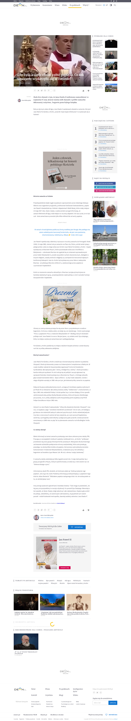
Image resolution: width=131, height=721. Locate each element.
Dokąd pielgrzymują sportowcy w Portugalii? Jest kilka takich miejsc (104, 245)
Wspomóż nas (77, 527)
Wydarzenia (35, 5)
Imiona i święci (49, 706)
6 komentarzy (102, 171)
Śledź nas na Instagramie (105, 191)
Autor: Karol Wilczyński (47, 515)
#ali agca (68, 581)
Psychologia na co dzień (67, 704)
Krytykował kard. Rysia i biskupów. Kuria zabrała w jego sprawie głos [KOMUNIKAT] (98, 43)
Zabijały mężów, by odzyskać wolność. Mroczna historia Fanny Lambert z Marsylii (24, 614)
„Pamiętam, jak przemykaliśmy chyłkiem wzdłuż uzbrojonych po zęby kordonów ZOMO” (52, 614)
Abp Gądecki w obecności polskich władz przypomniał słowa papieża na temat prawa (103, 221)
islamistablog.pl (61, 503)
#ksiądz (59, 581)
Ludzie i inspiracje (80, 704)
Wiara (57, 5)
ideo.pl (115, 719)
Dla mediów (44, 719)
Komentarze (47, 5)
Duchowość (49, 701)
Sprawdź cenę (64, 568)
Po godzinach (75, 5)
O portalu (16, 719)
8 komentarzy (102, 137)
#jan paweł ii (50, 581)
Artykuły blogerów (36, 704)
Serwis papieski (35, 701)
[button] (111, 5)
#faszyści (54, 583)
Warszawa (98, 5)
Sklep (50, 1)
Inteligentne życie (78, 690)
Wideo (64, 5)
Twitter (113, 1)
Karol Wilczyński (26, 100)
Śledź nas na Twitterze (104, 187)
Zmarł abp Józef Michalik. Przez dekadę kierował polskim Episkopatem (106, 169)
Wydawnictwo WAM (30, 715)
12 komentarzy (103, 130)
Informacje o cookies (58, 719)
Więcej (85, 5)
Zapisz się (113, 703)
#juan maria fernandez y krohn (77, 583)
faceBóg (45, 1)
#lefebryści (77, 581)
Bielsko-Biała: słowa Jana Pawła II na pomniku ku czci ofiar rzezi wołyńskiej (104, 269)
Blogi (39, 1)
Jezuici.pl (17, 715)
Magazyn (21, 1)
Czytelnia (49, 695)
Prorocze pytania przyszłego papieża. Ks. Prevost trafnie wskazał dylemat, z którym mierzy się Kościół (98, 78)
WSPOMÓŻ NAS (111, 714)
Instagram (116, 1)
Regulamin (21, 719)
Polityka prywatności (30, 719)
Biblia (15, 1)
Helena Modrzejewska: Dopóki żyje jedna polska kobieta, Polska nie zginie (78, 614)
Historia (27, 83)
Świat (33, 689)
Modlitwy (63, 706)
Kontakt (38, 719)
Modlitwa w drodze (30, 1)
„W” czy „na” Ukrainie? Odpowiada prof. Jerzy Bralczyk (26, 652)
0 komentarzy (102, 150)
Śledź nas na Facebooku (104, 183)
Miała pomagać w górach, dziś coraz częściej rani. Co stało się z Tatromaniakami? (98, 65)
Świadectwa (49, 704)
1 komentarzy (102, 143)
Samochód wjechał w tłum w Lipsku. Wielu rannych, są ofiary (98, 87)
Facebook (111, 1)
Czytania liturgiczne (66, 701)
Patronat (66, 719)
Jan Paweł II (65, 539)
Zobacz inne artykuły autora (47, 517)
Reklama (50, 719)
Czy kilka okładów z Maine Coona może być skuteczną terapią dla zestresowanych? (107, 155)
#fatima (40, 581)
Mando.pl (43, 715)
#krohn (62, 583)
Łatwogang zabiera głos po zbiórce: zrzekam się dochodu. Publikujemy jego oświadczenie (98, 55)
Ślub (32, 706)
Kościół (95, 222)
